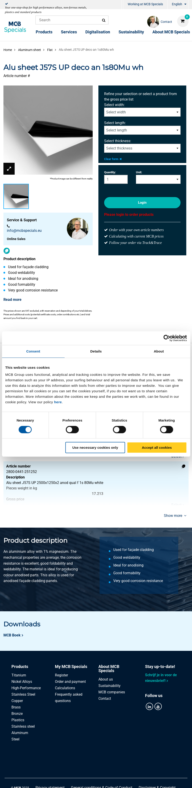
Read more (12, 299)
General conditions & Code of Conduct (101, 762)
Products (44, 31)
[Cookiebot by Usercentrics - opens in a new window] (167, 338)
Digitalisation (97, 31)
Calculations (65, 688)
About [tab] (159, 351)
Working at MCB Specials (145, 4)
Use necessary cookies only (95, 447)
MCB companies (111, 692)
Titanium (18, 675)
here (58, 402)
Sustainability (131, 31)
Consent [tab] (33, 351)
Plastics (17, 720)
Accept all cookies (157, 447)
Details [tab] (96, 351)
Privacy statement (50, 762)
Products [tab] (19, 666)
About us (105, 679)
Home (7, 50)
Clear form (113, 159)
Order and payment (70, 681)
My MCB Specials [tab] (71, 666)
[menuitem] (122, 4)
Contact (104, 698)
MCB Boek (12, 635)
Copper (17, 701)
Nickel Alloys (21, 681)
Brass (16, 707)
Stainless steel (23, 726)
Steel (15, 739)
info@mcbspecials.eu (24, 230)
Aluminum (19, 733)
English (177, 4)
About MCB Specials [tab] (108, 668)
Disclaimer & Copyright (157, 762)
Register (61, 675)
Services (69, 31)
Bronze (17, 713)
